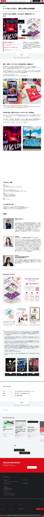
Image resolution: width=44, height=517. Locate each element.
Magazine (20, 1)
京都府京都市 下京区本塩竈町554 (7, 483)
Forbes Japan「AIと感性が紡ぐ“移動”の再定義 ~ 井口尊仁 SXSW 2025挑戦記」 (16, 106)
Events (8, 1)
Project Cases (16, 1)
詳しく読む (40, 515)
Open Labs (11, 1)
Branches (24, 1)
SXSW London (18, 123)
